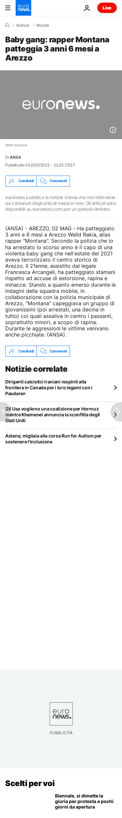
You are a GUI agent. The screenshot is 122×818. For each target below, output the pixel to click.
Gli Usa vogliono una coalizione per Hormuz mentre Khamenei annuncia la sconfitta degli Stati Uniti (52, 414)
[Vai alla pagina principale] (23, 8)
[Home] (7, 25)
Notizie (22, 25)
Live (107, 7)
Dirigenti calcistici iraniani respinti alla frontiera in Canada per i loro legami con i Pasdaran (48, 387)
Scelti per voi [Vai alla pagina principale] (29, 783)
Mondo (42, 25)
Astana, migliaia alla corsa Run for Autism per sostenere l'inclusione (53, 438)
